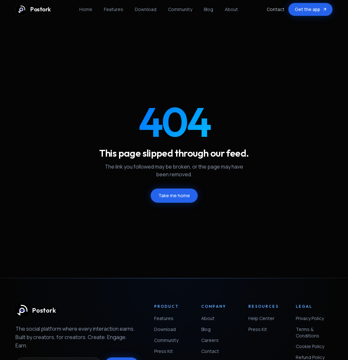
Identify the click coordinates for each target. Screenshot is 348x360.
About (231, 8)
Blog (208, 8)
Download (145, 8)
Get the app (311, 8)
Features (113, 8)
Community (180, 8)
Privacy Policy (312, 318)
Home (85, 8)
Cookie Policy (312, 346)
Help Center (264, 318)
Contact (275, 8)
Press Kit (166, 351)
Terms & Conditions (314, 332)
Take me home (174, 195)
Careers (212, 340)
